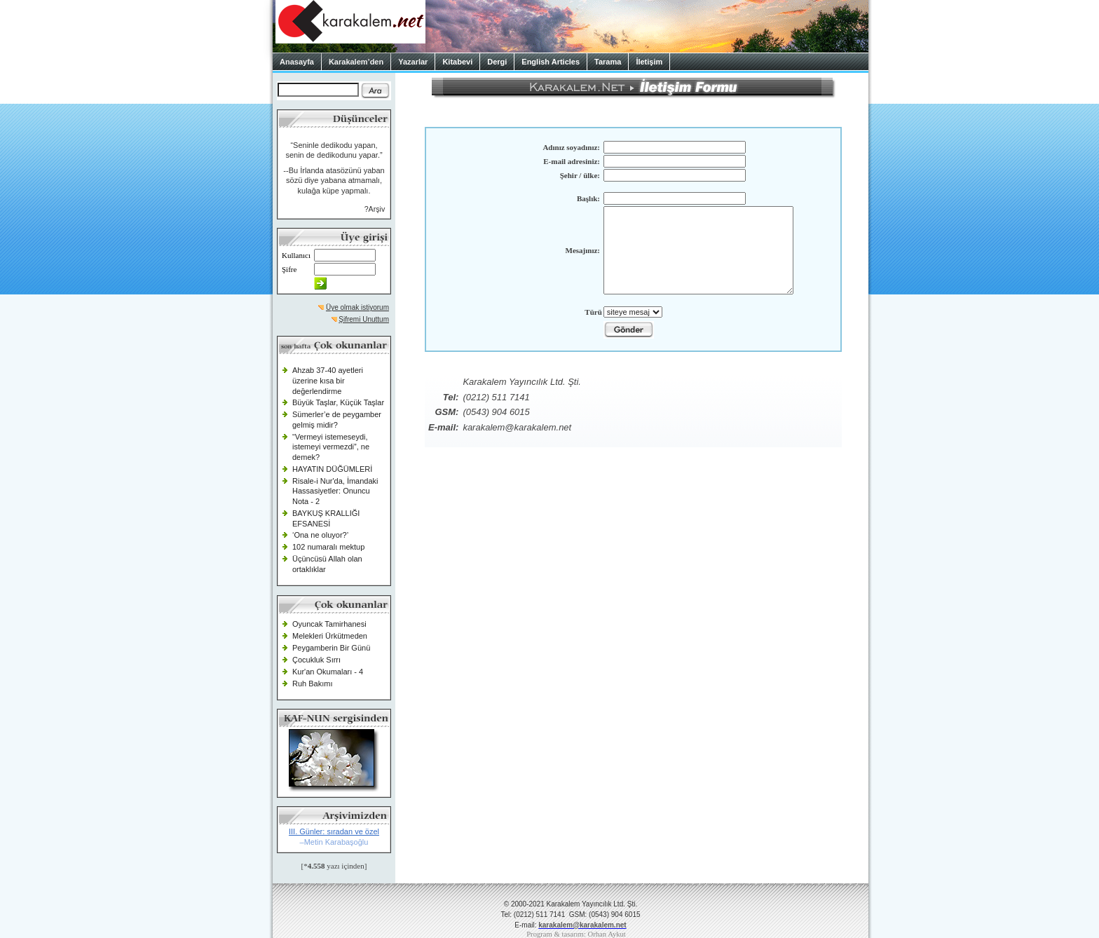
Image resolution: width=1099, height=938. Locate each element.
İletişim (649, 61)
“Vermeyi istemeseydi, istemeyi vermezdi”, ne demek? (330, 447)
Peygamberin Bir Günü (331, 648)
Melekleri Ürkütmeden (329, 636)
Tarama (607, 61)
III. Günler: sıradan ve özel (334, 831)
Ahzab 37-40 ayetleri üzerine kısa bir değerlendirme (327, 380)
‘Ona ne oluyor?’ (320, 535)
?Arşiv (374, 209)
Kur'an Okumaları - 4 (327, 671)
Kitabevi (457, 61)
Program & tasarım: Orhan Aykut (576, 934)
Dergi (497, 61)
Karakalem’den (356, 61)
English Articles (550, 61)
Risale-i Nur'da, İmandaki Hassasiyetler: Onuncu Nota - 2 (335, 491)
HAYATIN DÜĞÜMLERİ (332, 469)
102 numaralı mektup (328, 547)
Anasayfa (297, 61)
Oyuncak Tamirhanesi (329, 624)
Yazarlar (413, 61)
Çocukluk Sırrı (316, 659)
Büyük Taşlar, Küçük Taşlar (338, 402)
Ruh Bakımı (312, 683)
